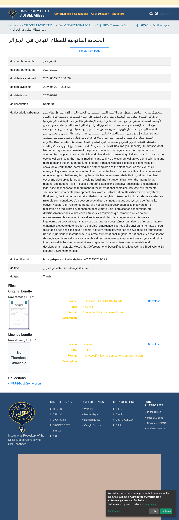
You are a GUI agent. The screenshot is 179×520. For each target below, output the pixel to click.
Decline (154, 511)
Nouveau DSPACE (157, 423)
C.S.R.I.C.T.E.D (124, 419)
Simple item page (89, 50)
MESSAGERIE (155, 417)
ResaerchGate (92, 419)
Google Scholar (92, 425)
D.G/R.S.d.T (59, 419)
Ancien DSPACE (156, 428)
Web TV (88, 409)
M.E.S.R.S (58, 409)
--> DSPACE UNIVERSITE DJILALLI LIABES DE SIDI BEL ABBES (37, 25)
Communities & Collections (71, 14)
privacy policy (148, 504)
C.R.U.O (57, 414)
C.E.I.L (119, 409)
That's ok (166, 511)
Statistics (118, 14)
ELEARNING (154, 412)
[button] (156, 14)
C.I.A (118, 425)
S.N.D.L (57, 430)
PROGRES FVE (61, 425)
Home (12, 25)
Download (154, 301)
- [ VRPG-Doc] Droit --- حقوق (152, 25)
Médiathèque (91, 414)
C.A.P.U (120, 414)
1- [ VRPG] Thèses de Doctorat (114, 25)
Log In (164, 14)
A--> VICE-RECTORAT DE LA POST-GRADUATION (75, 25)
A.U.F (56, 436)
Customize (114, 511)
